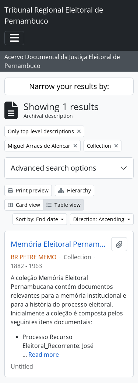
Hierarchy (74, 190)
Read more (43, 354)
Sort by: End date (38, 219)
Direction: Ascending (99, 219)
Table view (63, 204)
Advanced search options (53, 168)
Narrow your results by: (69, 86)
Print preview (28, 190)
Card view (24, 204)
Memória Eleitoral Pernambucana (59, 244)
